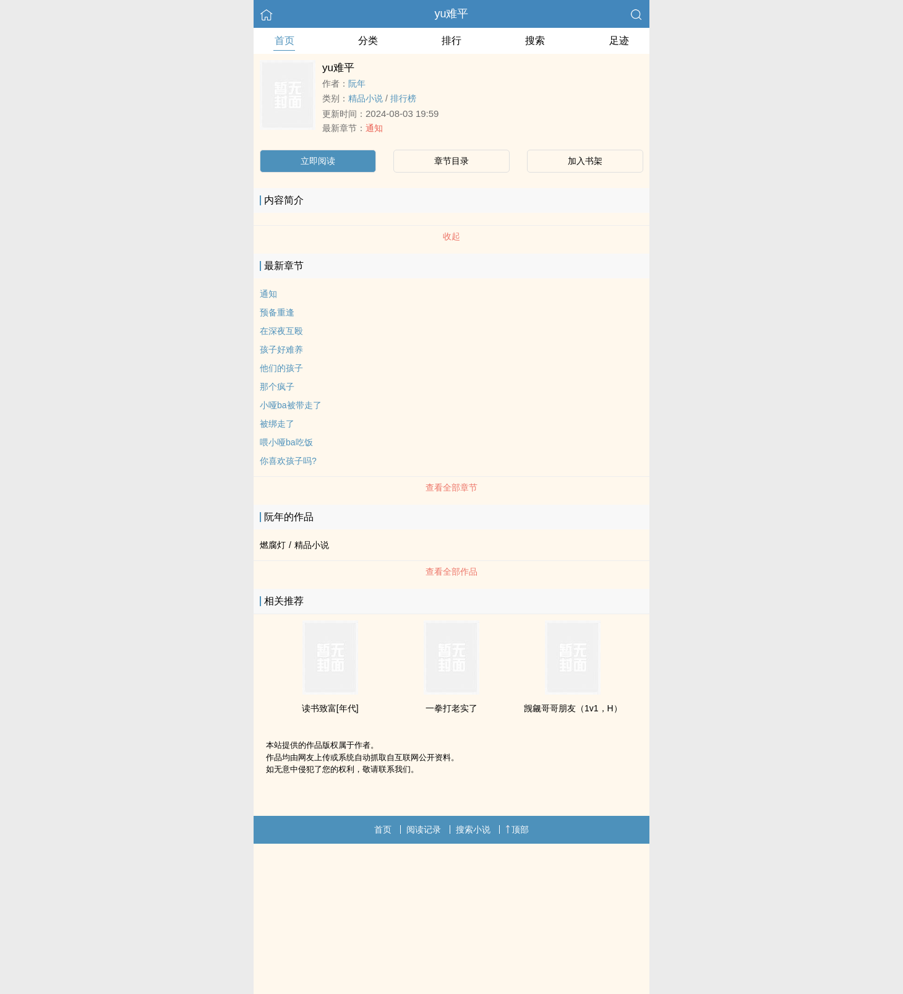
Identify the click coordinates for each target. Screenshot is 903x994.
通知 (374, 128)
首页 (284, 40)
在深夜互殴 (281, 331)
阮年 (357, 83)
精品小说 (365, 98)
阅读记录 (423, 829)
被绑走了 (277, 424)
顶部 (517, 829)
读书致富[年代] (330, 708)
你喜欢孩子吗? (288, 461)
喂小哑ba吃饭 (286, 442)
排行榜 (403, 98)
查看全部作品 (451, 571)
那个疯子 (277, 387)
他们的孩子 (281, 368)
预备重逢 (277, 312)
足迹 (619, 40)
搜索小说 (473, 829)
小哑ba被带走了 (291, 405)
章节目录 (451, 161)
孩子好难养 (281, 349)
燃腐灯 (273, 545)
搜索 (535, 40)
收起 (451, 236)
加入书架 (585, 161)
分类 (368, 40)
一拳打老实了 (451, 708)
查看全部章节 (451, 487)
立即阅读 (318, 161)
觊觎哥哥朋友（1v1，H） (573, 708)
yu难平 (451, 13)
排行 (451, 40)
